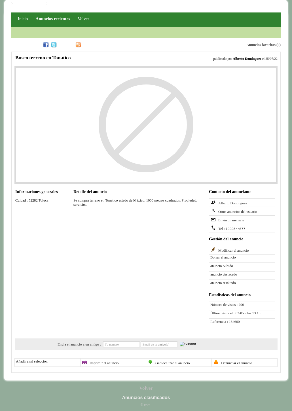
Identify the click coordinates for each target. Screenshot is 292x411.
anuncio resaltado (223, 283)
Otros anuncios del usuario (237, 212)
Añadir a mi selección (32, 361)
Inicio (23, 18)
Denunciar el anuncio (236, 363)
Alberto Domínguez (247, 59)
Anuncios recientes (52, 18)
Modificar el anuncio (233, 251)
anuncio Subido (221, 266)
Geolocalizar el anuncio (172, 363)
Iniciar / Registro (28, 4)
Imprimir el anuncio (104, 363)
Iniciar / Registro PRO (67, 4)
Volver (83, 18)
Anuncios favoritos (261, 45)
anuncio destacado (223, 274)
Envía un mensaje (231, 220)
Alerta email (215, 44)
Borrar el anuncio (223, 257)
